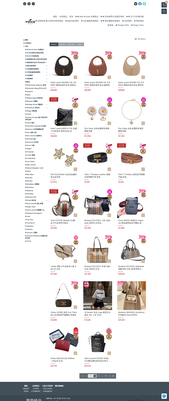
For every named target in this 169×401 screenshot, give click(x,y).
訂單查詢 (36, 388)
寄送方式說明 (47, 388)
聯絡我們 (26, 388)
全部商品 (35, 386)
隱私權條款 (59, 386)
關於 (26, 386)
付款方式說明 (47, 386)
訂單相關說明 (35, 391)
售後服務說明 (47, 391)
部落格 (26, 391)
